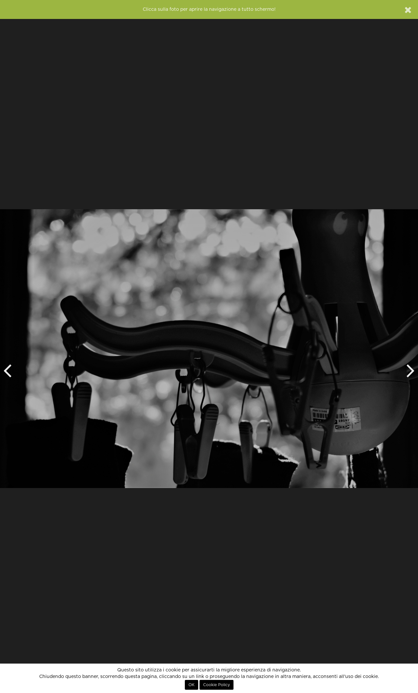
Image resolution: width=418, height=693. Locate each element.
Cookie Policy (216, 685)
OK (191, 685)
